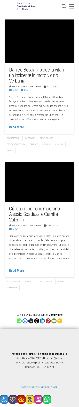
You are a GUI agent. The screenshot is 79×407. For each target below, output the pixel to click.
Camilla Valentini (45, 281)
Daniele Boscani (13, 138)
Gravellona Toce (46, 138)
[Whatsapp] (19, 320)
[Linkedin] (42, 320)
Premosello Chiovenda (16, 144)
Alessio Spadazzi (13, 281)
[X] (30, 320)
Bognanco (29, 281)
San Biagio (34, 144)
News (24, 90)
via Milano (59, 144)
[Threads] (36, 320)
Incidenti (14, 90)
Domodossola (30, 138)
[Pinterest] (48, 320)
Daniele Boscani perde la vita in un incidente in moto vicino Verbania (37, 75)
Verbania (46, 144)
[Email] (54, 320)
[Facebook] (25, 320)
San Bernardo (12, 288)
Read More (16, 127)
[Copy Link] (59, 320)
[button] (64, 6)
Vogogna (10, 150)
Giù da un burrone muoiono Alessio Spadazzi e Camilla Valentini (34, 214)
